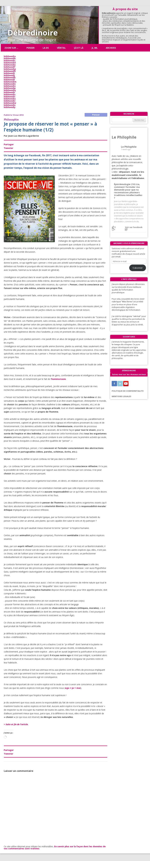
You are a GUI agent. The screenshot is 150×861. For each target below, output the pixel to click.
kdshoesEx (9, 105)
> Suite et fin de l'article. (16, 724)
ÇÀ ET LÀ (78, 47)
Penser (30, 47)
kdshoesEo (10, 86)
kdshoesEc (9, 60)
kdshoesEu (10, 98)
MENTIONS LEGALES (121, 396)
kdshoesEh (10, 71)
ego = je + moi (73, 688)
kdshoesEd (10, 62)
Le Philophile (124, 137)
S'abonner (138, 267)
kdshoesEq (10, 90)
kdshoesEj (9, 75)
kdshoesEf (9, 66)
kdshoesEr (9, 92)
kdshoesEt (9, 96)
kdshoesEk (10, 77)
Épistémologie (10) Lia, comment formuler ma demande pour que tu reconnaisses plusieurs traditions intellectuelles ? (128, 191)
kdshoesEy (9, 107)
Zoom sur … (11, 47)
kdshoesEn (10, 83)
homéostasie (58, 379)
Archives (111, 47)
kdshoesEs (9, 94)
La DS (46, 47)
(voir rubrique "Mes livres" (128, 300)
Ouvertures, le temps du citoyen (128, 343)
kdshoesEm (10, 81)
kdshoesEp (10, 88)
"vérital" (137, 316)
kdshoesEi (9, 73)
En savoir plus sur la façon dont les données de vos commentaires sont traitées (55, 847)
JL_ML (95, 47)
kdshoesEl (9, 79)
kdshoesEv (9, 100)
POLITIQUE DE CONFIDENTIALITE (127, 391)
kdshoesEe (10, 64)
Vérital (61, 47)
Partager (9, 144)
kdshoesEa (10, 56)
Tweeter (8, 148)
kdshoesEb (10, 58)
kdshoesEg (10, 69)
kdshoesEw (10, 102)
